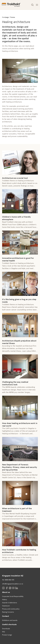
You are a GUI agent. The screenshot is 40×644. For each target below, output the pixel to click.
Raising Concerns (8, 612)
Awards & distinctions (9, 603)
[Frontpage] (11, 5)
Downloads (6, 629)
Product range (7, 635)
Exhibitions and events (9, 620)
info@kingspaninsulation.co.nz (12, 584)
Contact (5, 616)
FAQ (3, 632)
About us (6, 592)
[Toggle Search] (32, 5)
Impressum (6, 606)
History (4, 599)
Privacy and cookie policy (10, 609)
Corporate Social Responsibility (12, 596)
